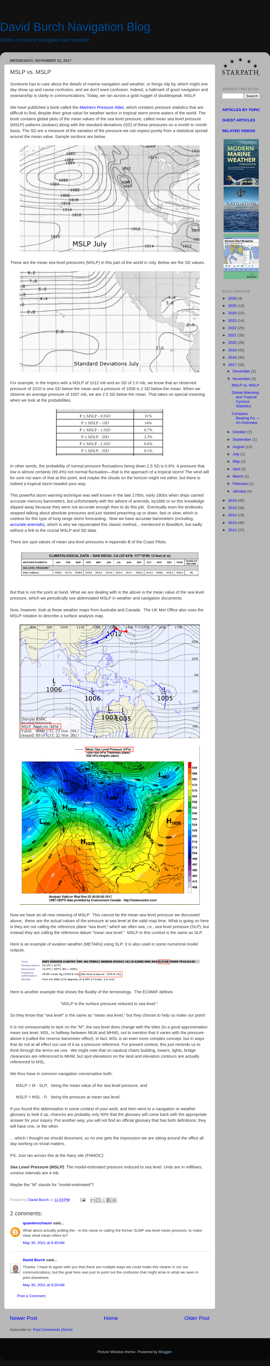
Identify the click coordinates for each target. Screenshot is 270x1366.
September (242, 439)
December (242, 371)
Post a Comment (31, 1296)
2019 (233, 350)
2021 (233, 335)
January (240, 491)
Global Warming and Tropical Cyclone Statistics (245, 399)
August (239, 447)
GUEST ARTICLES (238, 120)
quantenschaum (37, 1223)
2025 (233, 306)
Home (111, 1318)
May (237, 461)
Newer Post (23, 1318)
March (238, 476)
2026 (233, 298)
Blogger (165, 1352)
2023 (233, 320)
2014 (233, 515)
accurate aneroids (26, 524)
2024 (233, 313)
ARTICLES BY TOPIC (241, 110)
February (241, 483)
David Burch (34, 1260)
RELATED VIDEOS (238, 131)
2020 (233, 342)
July (236, 454)
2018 (233, 357)
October (240, 432)
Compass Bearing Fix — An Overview (246, 418)
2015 (233, 508)
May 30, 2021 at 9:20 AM (43, 1285)
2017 (233, 365)
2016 (233, 500)
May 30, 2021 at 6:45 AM (43, 1243)
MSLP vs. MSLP (245, 385)
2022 (233, 328)
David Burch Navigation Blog (75, 26)
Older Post (197, 1318)
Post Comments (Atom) (53, 1329)
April (237, 469)
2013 (233, 523)
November (242, 379)
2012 (233, 530)
